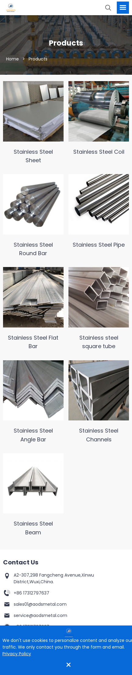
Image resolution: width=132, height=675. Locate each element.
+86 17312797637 (31, 593)
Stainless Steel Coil (98, 152)
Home (12, 59)
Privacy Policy (16, 654)
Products (38, 59)
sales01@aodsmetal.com (40, 604)
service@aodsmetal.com (40, 615)
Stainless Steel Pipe (99, 244)
